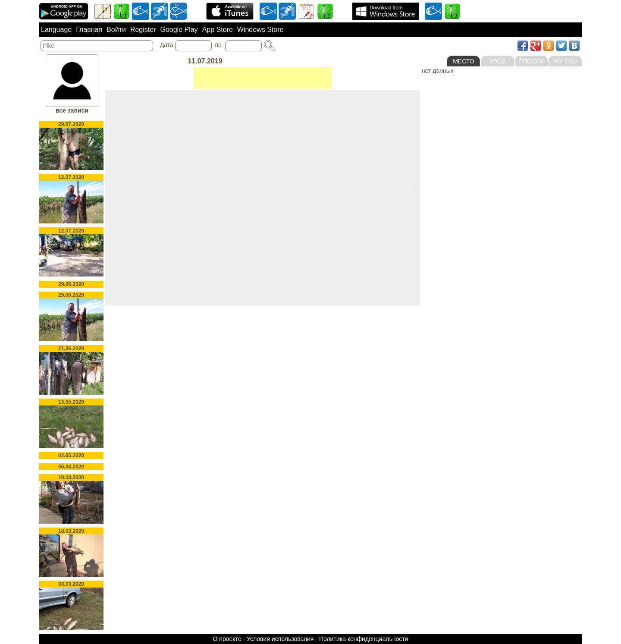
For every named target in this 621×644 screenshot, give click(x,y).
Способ (531, 61)
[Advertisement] (263, 78)
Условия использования (280, 638)
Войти (116, 29)
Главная (89, 29)
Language (56, 29)
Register (143, 29)
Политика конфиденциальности (363, 638)
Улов (497, 61)
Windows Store (260, 29)
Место (463, 61)
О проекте (227, 638)
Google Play (179, 29)
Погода (565, 61)
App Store (217, 29)
